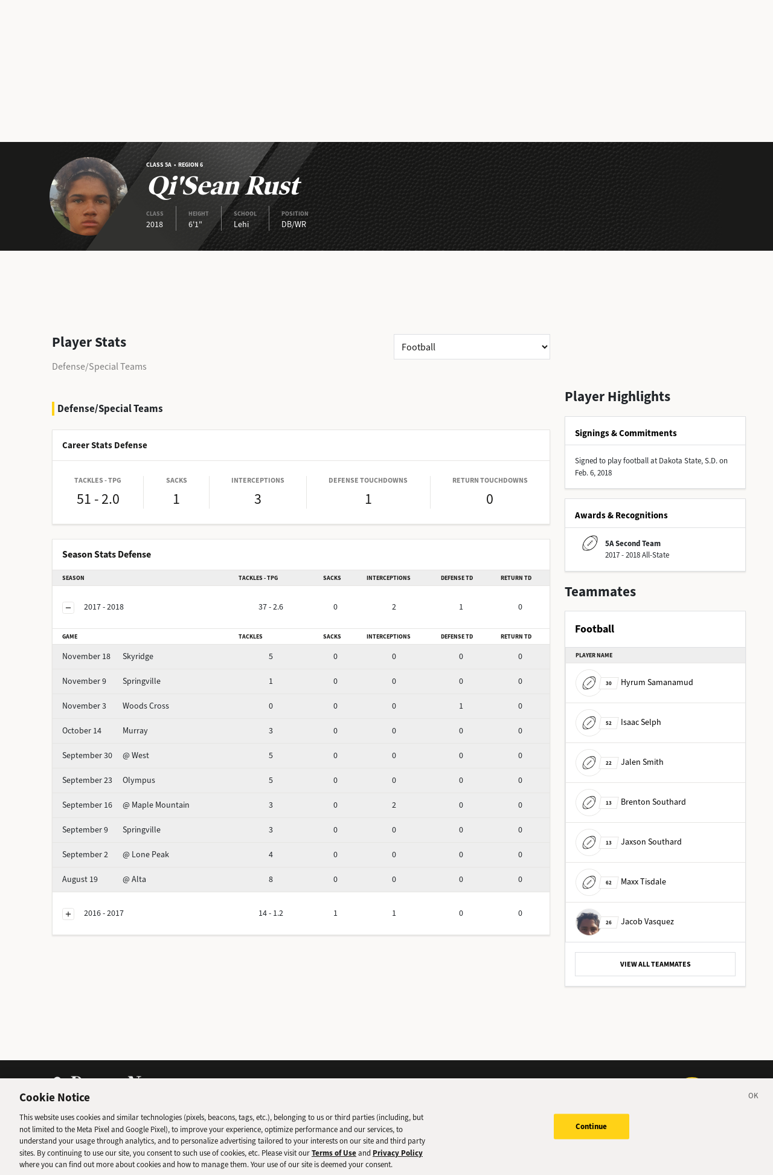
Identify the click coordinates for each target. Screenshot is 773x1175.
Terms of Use (334, 1159)
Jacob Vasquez (625, 921)
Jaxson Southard (629, 842)
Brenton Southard (631, 802)
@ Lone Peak (115, 854)
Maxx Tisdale (621, 881)
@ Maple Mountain (126, 805)
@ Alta (104, 879)
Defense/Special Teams (99, 366)
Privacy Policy (398, 1159)
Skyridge (107, 656)
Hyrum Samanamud (634, 682)
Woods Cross (115, 706)
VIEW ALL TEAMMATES (655, 964)
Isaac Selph (618, 722)
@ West (105, 755)
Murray (105, 730)
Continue (592, 1132)
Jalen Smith (620, 762)
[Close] (753, 1103)
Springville (111, 681)
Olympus (108, 780)
